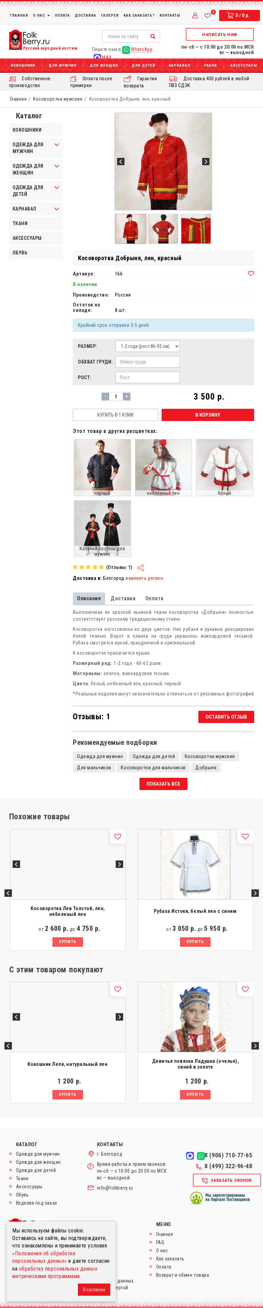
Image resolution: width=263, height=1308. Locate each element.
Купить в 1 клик (115, 415)
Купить (67, 941)
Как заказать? (139, 15)
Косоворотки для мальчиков (153, 768)
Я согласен (94, 1289)
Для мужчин (62, 65)
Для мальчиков (94, 768)
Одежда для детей (28, 191)
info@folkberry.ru (115, 1188)
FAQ (160, 1242)
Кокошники (23, 65)
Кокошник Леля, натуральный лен (68, 1064)
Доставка (85, 15)
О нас (41, 15)
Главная (19, 15)
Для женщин (104, 65)
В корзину (207, 415)
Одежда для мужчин (28, 148)
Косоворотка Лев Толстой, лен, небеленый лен (67, 911)
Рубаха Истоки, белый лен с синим (195, 911)
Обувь (20, 252)
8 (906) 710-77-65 (228, 1155)
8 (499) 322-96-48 (224, 1166)
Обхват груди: (95, 362)
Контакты (170, 15)
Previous (8, 893)
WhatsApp (137, 49)
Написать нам (219, 34)
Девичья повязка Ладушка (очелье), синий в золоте (195, 1064)
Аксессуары (27, 238)
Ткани (210, 65)
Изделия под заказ (36, 1203)
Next (255, 893)
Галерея (110, 15)
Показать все (163, 784)
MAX (103, 58)
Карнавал (179, 65)
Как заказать (170, 1258)
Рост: (85, 377)
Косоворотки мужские (57, 99)
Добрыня (205, 768)
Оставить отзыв (226, 717)
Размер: (87, 346)
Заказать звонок (226, 1180)
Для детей (143, 65)
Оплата (62, 15)
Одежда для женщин (28, 169)
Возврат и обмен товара (182, 1275)
